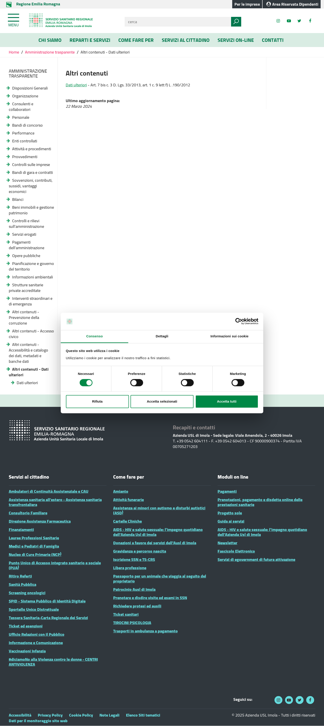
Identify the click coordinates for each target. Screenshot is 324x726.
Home (14, 52)
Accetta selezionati (162, 401)
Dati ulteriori (76, 85)
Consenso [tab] (94, 336)
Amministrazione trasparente (50, 52)
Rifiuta (97, 401)
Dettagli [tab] (162, 336)
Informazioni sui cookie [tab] (230, 336)
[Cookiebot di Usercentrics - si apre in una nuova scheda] (238, 321)
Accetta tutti (226, 401)
